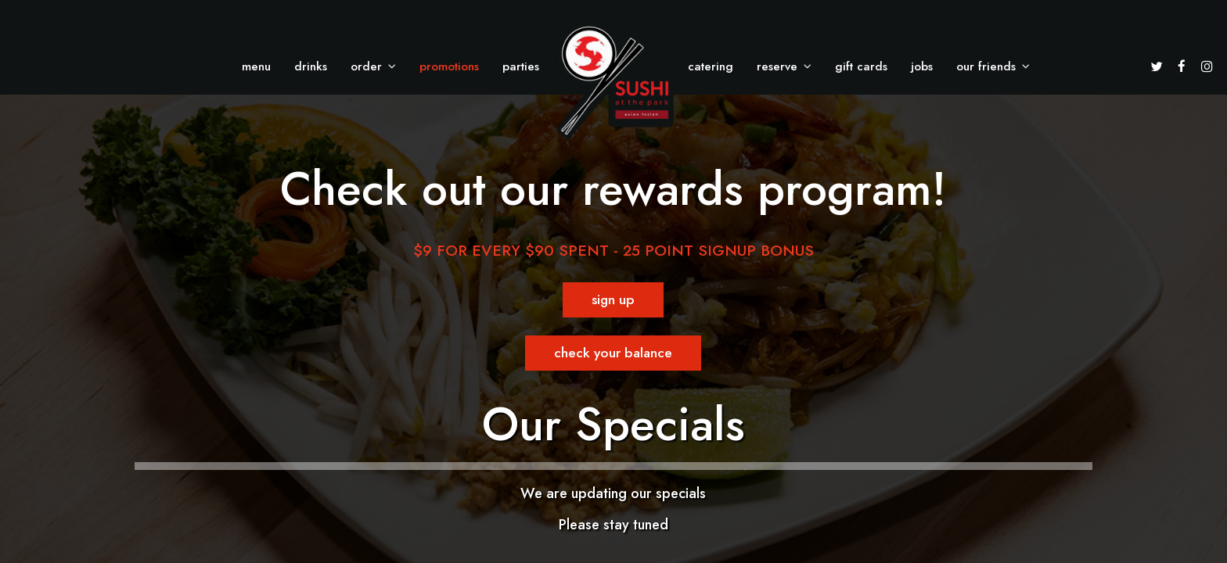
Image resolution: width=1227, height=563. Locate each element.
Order (373, 66)
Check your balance (599, 356)
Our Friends (993, 66)
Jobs (922, 66)
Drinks (310, 66)
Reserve (784, 66)
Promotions (449, 66)
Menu (256, 66)
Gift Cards (861, 66)
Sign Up (598, 303)
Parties (520, 66)
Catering (710, 66)
